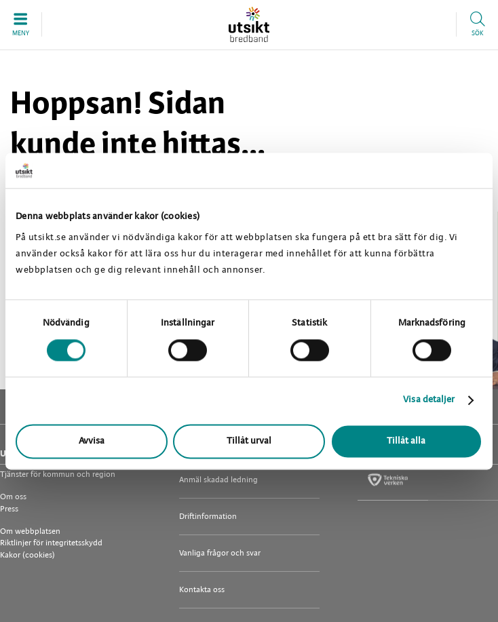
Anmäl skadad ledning (218, 479)
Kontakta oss (202, 589)
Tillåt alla (406, 441)
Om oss (13, 496)
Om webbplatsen (30, 531)
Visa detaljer (429, 400)
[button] (21, 24)
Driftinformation (208, 516)
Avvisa (91, 441)
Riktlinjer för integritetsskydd (51, 543)
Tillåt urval (249, 441)
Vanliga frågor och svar (220, 553)
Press (9, 509)
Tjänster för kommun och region (57, 474)
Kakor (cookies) (27, 555)
